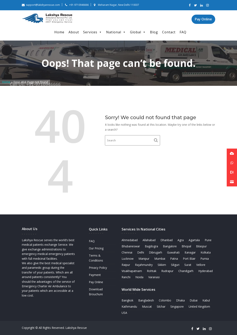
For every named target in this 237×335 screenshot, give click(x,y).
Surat (187, 265)
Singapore (177, 306)
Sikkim (162, 265)
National (116, 32)
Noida (140, 277)
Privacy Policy (98, 267)
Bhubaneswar (131, 246)
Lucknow (128, 259)
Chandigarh (185, 271)
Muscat (147, 306)
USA (125, 312)
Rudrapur (167, 271)
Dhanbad (166, 240)
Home (59, 32)
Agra (181, 240)
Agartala (193, 240)
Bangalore (170, 246)
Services (92, 32)
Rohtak (152, 271)
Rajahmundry (144, 265)
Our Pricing (96, 248)
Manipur (144, 259)
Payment (95, 275)
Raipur (126, 265)
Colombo (165, 300)
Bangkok (128, 300)
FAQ (183, 32)
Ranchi (126, 277)
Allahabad (149, 240)
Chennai (127, 253)
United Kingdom (199, 306)
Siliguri (175, 265)
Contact (168, 32)
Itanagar (189, 253)
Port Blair (189, 259)
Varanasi (154, 277)
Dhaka (180, 300)
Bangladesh (146, 300)
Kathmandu (129, 306)
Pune (207, 240)
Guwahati (173, 253)
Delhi (140, 253)
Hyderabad (205, 271)
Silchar (161, 306)
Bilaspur (201, 246)
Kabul (205, 300)
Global (138, 32)
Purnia (204, 259)
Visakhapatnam (132, 271)
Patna (174, 259)
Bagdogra (151, 246)
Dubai (193, 300)
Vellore (200, 265)
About (74, 32)
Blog (154, 32)
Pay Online (203, 19)
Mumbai (160, 259)
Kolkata (205, 253)
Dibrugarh (155, 253)
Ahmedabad (130, 240)
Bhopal (186, 246)
